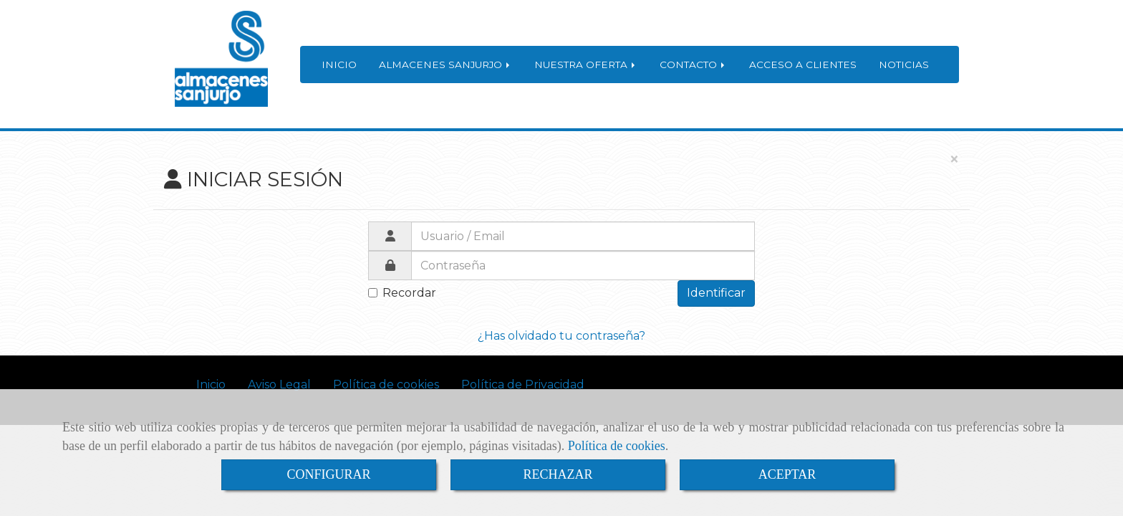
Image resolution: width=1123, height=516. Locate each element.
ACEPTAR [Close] (787, 474)
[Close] (954, 159)
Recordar (402, 293)
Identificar (716, 293)
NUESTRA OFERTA (585, 64)
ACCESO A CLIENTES (803, 64)
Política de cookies (616, 446)
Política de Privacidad (522, 384)
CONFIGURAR (328, 474)
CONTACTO (693, 64)
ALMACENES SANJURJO (445, 64)
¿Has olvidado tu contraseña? (561, 336)
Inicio (211, 384)
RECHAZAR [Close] (557, 474)
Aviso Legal (279, 384)
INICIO (339, 64)
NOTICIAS (904, 64)
